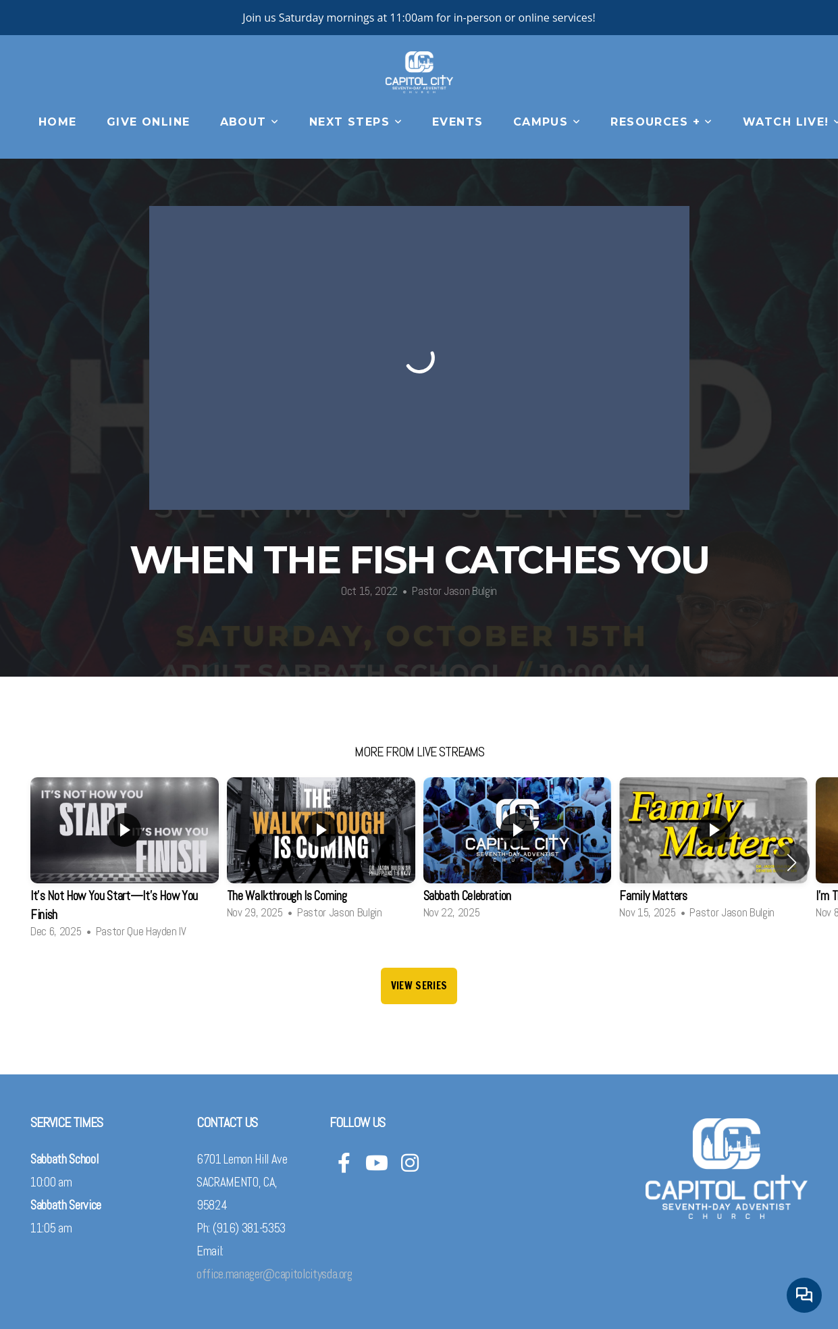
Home (57, 121)
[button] (792, 862)
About (250, 121)
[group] (124, 862)
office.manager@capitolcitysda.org (274, 1274)
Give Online (148, 121)
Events (457, 121)
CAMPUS (547, 121)
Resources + (661, 121)
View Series (419, 986)
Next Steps (355, 121)
